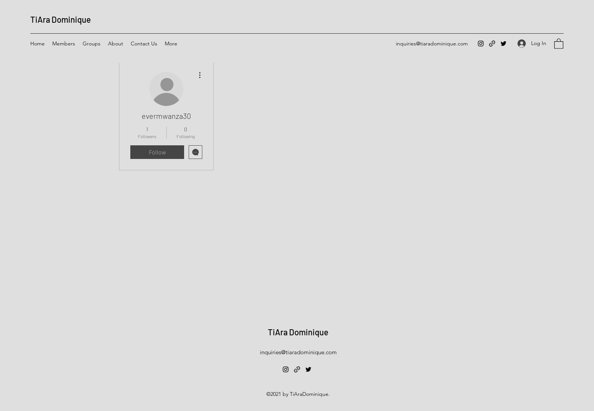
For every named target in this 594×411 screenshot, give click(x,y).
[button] (558, 43)
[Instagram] (481, 43)
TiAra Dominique (60, 19)
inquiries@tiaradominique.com (432, 43)
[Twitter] (503, 43)
